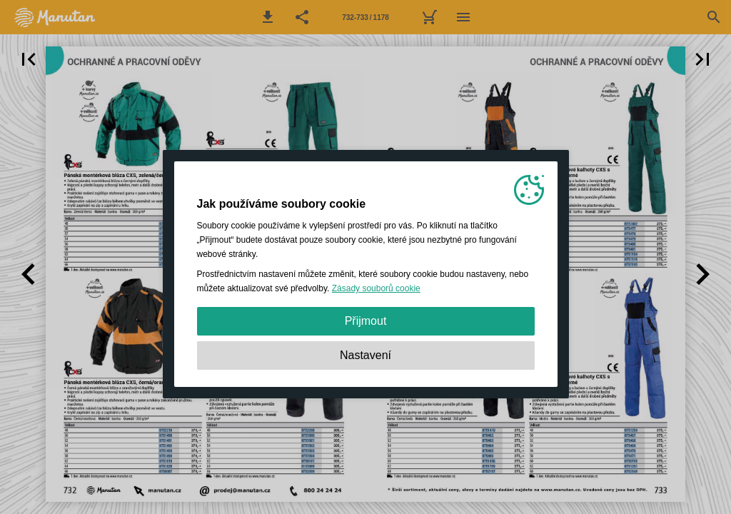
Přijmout (366, 321)
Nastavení (365, 355)
